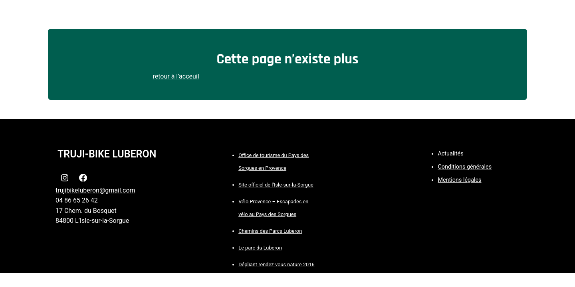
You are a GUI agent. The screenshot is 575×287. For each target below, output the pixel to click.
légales (472, 180)
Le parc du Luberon (260, 248)
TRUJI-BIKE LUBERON (107, 154)
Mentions (450, 180)
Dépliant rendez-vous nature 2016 (276, 264)
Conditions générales (465, 166)
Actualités (450, 153)
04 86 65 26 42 (77, 200)
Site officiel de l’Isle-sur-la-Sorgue (275, 185)
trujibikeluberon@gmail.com (95, 190)
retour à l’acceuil (176, 76)
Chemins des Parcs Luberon (270, 231)
